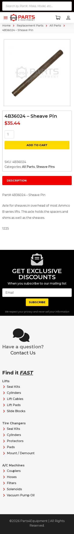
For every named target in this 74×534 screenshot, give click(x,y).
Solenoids (14, 489)
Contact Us (22, 353)
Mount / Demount (21, 453)
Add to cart (37, 145)
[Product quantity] (9, 134)
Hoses (12, 477)
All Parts (55, 25)
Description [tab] (17, 180)
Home (6, 25)
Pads (11, 447)
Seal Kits (13, 387)
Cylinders (14, 393)
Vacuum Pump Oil (21, 495)
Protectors (15, 441)
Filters (11, 483)
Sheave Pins (45, 167)
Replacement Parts (30, 25)
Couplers (14, 471)
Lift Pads (14, 405)
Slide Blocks (16, 411)
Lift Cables (15, 399)
